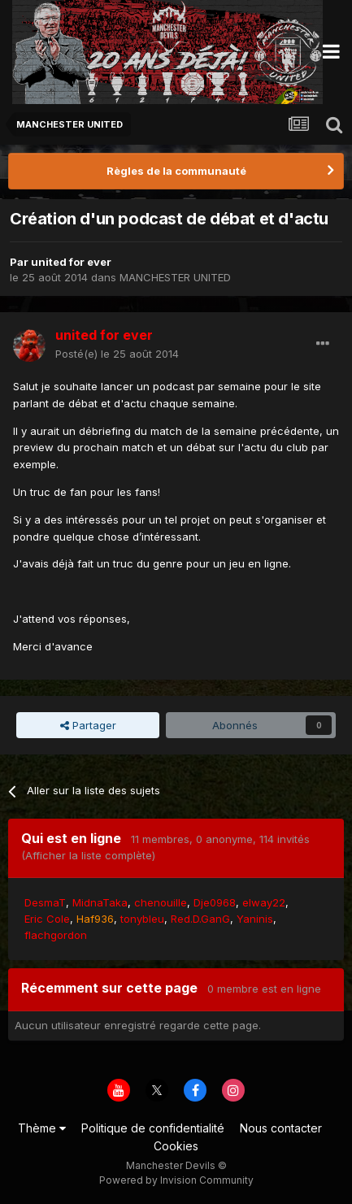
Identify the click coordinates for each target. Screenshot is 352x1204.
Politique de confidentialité (152, 1128)
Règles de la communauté (176, 170)
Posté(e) (117, 353)
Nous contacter (281, 1128)
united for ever (71, 261)
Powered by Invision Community (176, 1180)
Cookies (176, 1146)
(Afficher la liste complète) (88, 855)
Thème (42, 1128)
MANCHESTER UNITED (175, 277)
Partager (88, 725)
